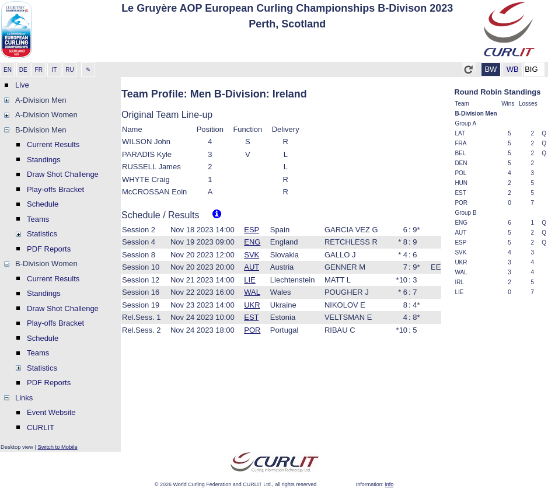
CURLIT (40, 427)
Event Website (51, 412)
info (389, 484)
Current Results (53, 144)
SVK (251, 254)
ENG (252, 242)
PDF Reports (49, 249)
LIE (250, 279)
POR (252, 330)
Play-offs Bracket (55, 189)
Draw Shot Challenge (63, 174)
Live (22, 85)
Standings (44, 159)
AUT (251, 267)
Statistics (42, 233)
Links (24, 397)
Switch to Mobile (57, 447)
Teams (38, 219)
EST (251, 317)
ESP (251, 229)
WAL (252, 292)
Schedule (42, 204)
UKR (252, 305)
